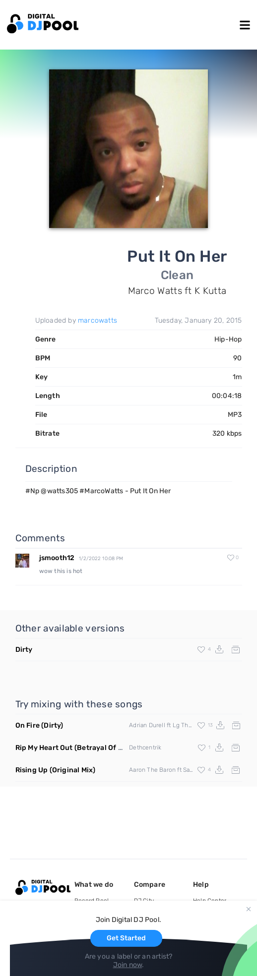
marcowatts (97, 320)
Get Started (126, 938)
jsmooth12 (57, 558)
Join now (127, 965)
